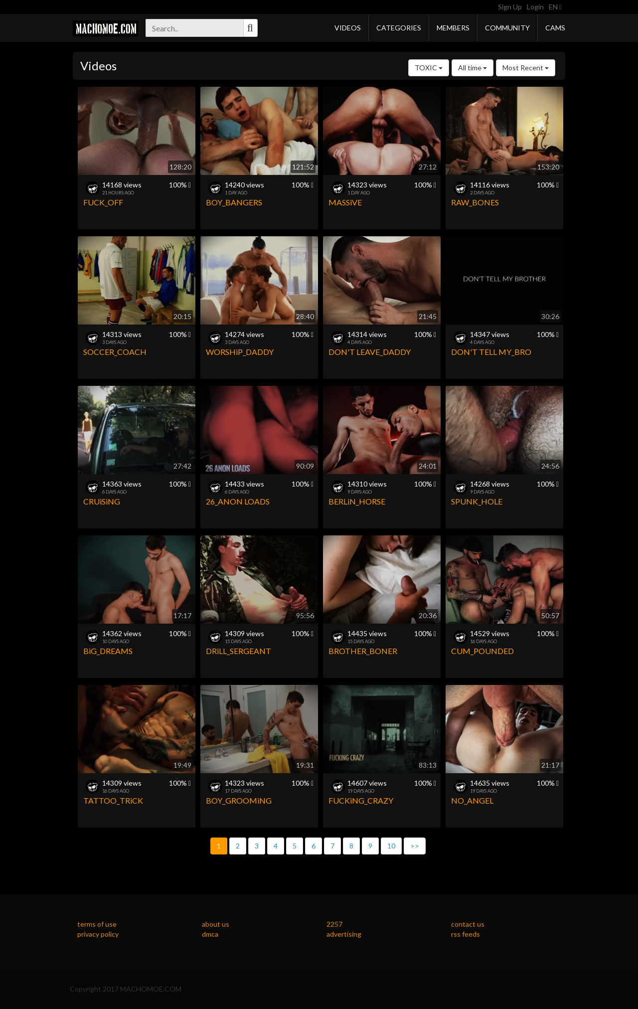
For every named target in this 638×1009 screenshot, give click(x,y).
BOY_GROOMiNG (239, 800)
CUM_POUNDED (482, 651)
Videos (347, 27)
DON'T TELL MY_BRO (491, 351)
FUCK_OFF (103, 202)
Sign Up (510, 6)
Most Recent (525, 67)
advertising (343, 934)
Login (535, 6)
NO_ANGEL (472, 800)
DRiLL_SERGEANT (238, 651)
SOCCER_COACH (115, 351)
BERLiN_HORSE (356, 501)
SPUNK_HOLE (476, 501)
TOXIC (429, 67)
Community (507, 27)
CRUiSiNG (101, 501)
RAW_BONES (475, 202)
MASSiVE (345, 202)
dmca (210, 934)
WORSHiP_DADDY (240, 351)
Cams (555, 27)
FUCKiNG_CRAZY (360, 800)
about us (215, 924)
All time (472, 67)
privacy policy (98, 934)
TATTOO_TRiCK (113, 800)
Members (453, 27)
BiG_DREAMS (108, 651)
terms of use (97, 924)
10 (391, 845)
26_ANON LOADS (238, 501)
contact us (467, 924)
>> (414, 845)
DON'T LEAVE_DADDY (369, 351)
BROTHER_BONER (362, 651)
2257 (334, 924)
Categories (398, 27)
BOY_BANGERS (234, 202)
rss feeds (465, 934)
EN (555, 6)
